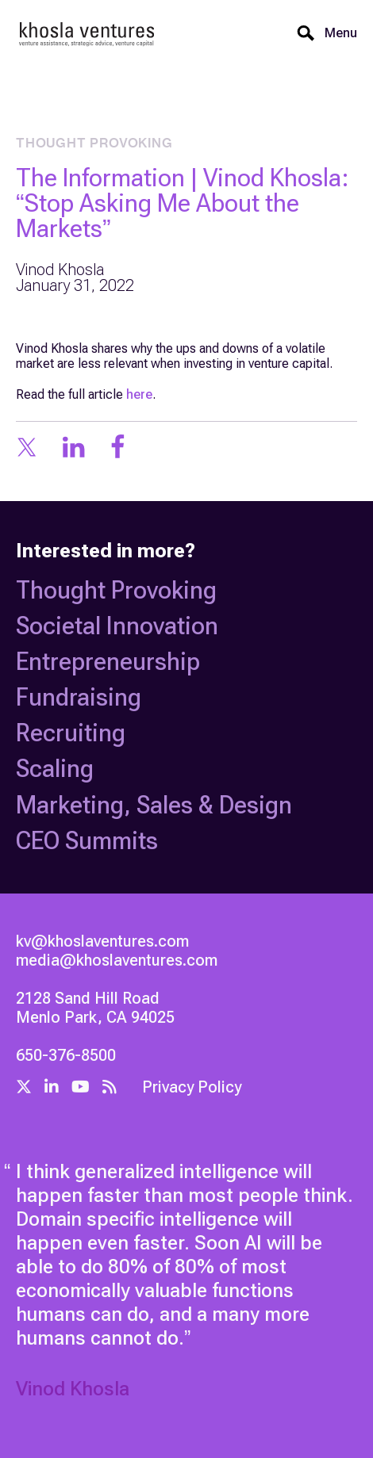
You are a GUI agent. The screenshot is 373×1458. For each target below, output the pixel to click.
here (139, 394)
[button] (336, 33)
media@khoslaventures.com (116, 960)
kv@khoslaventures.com (102, 941)
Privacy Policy (191, 1086)
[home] (87, 34)
